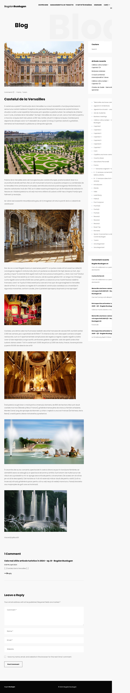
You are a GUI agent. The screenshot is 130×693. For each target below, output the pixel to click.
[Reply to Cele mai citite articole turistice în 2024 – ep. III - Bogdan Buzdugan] (8, 573)
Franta (19, 92)
